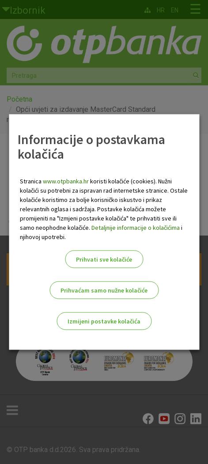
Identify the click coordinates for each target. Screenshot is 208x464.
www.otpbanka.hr (66, 181)
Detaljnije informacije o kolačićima (135, 228)
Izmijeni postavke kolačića (104, 321)
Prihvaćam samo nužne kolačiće (104, 290)
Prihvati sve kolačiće (104, 259)
